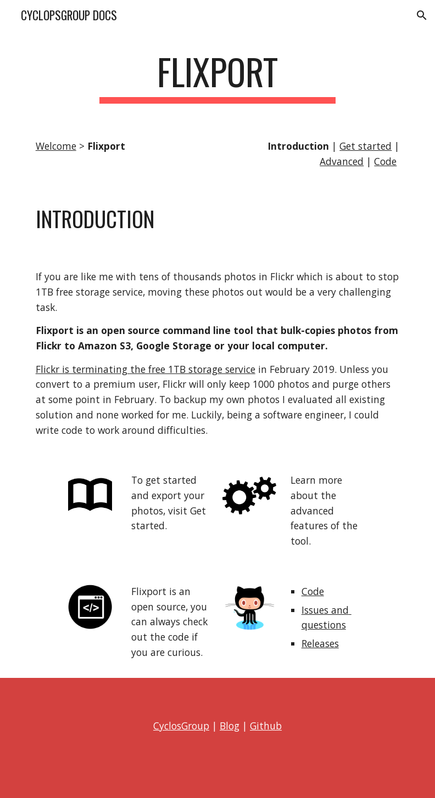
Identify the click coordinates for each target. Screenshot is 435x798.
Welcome (56, 145)
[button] (422, 15)
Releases (320, 643)
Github (266, 725)
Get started (365, 145)
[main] (218, 77)
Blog (229, 725)
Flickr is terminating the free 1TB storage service (145, 369)
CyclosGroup (181, 725)
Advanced (342, 161)
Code (385, 161)
